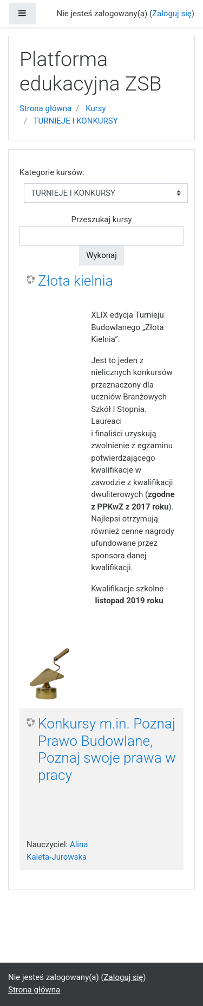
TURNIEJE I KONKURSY (76, 121)
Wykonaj (101, 255)
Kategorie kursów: (51, 172)
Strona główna (45, 108)
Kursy (96, 108)
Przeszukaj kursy (101, 219)
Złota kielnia (75, 281)
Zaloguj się (172, 13)
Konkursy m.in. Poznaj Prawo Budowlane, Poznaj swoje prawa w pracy (107, 749)
